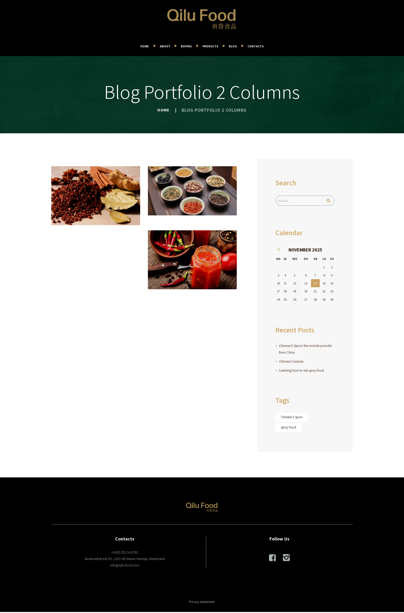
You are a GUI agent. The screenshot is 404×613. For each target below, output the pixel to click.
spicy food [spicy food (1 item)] (289, 428)
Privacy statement (202, 602)
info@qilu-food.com (125, 566)
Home (163, 110)
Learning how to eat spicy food (302, 371)
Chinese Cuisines (291, 362)
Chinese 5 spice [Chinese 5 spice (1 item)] (292, 418)
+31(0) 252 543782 (125, 553)
